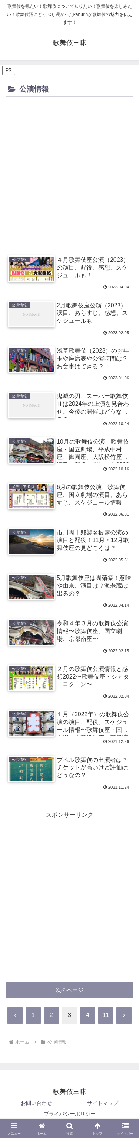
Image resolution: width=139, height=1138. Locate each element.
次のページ (69, 990)
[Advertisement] (69, 172)
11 (106, 1015)
